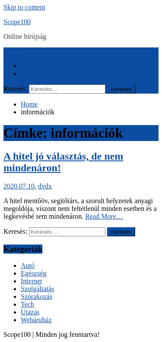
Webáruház (36, 319)
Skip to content (24, 7)
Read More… (104, 216)
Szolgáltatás (37, 288)
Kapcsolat (34, 73)
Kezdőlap (34, 65)
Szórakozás (36, 296)
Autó (28, 265)
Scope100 (17, 21)
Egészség (34, 273)
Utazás (30, 312)
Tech (27, 304)
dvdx (45, 186)
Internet (31, 281)
